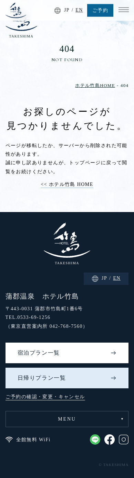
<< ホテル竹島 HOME (67, 184)
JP (67, 9)
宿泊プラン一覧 (39, 353)
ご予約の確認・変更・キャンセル (45, 396)
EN (79, 9)
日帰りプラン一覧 (42, 378)
